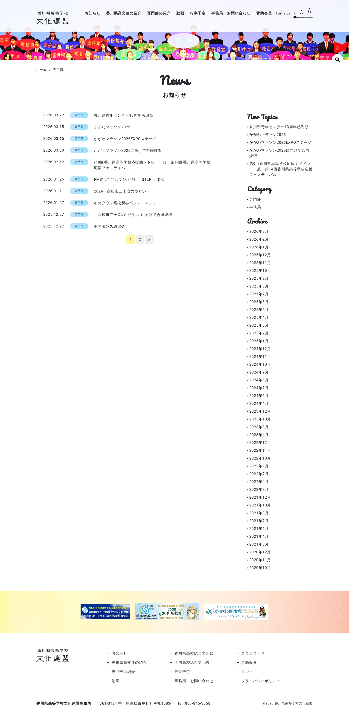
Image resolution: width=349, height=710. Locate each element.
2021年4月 (259, 536)
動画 (180, 13)
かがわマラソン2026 (112, 127)
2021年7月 (259, 521)
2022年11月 (260, 450)
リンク (247, 672)
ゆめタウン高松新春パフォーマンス (125, 203)
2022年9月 (259, 466)
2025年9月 (259, 278)
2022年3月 (259, 489)
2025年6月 (259, 302)
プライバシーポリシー (260, 681)
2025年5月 (259, 310)
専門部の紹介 (159, 13)
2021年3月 (259, 544)
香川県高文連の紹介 (123, 13)
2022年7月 (259, 474)
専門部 (255, 199)
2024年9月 (259, 372)
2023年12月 (260, 411)
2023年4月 (259, 435)
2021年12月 (260, 497)
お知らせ (92, 13)
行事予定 (198, 13)
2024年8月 (259, 380)
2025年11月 (260, 263)
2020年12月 (260, 552)
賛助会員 (264, 13)
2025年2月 (259, 333)
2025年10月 (260, 270)
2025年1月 (259, 341)
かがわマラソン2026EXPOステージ (125, 139)
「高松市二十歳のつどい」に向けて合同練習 (133, 215)
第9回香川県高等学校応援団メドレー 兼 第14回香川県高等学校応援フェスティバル (152, 165)
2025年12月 (260, 255)
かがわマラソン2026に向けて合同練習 (128, 150)
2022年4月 (259, 482)
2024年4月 (259, 403)
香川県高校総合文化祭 (194, 653)
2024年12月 (260, 349)
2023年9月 (259, 427)
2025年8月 (259, 286)
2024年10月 (260, 364)
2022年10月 (260, 458)
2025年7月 (259, 294)
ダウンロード (253, 653)
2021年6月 (259, 528)
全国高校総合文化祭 (192, 662)
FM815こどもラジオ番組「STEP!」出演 (129, 179)
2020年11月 (260, 560)
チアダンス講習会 (109, 226)
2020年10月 (260, 568)
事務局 (255, 207)
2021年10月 (260, 505)
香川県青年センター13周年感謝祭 (123, 115)
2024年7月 (259, 388)
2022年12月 (260, 442)
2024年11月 (260, 356)
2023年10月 (260, 419)
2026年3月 (259, 231)
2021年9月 (259, 513)
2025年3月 (259, 325)
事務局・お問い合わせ (230, 13)
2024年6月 (259, 396)
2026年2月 (259, 239)
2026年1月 (259, 247)
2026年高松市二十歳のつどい (120, 191)
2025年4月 (259, 317)
